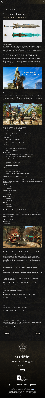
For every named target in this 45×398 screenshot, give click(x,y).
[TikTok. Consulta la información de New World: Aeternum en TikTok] (32, 362)
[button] (22, 31)
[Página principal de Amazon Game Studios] (22, 370)
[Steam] (33, 384)
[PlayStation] (12, 384)
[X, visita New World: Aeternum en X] (19, 361)
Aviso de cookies (29, 388)
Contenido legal (15, 388)
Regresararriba (22, 347)
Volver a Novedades (9, 9)
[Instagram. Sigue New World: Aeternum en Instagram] (29, 362)
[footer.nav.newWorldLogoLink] (22, 357)
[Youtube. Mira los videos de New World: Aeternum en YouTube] (26, 362)
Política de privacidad (22, 388)
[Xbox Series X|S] (23, 385)
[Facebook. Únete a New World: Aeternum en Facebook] (22, 362)
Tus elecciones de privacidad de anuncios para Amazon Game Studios (22, 389)
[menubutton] (43, 2)
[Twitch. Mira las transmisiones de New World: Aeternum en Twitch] (16, 362)
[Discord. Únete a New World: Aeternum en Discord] (13, 361)
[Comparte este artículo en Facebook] (14, 326)
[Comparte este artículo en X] (11, 326)
